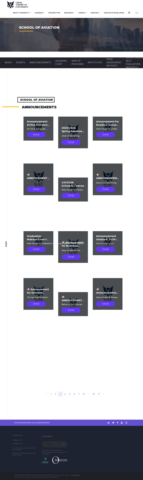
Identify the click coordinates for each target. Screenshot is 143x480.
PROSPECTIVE (54, 13)
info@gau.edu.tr (17, 440)
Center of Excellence (114, 13)
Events (20, 62)
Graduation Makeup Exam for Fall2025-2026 (38, 239)
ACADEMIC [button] (39, 13)
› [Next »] (103, 394)
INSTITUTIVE (95, 62)
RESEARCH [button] (68, 13)
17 (99, 394)
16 (93, 394)
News (8, 62)
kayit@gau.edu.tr (17, 443)
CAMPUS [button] (81, 13)
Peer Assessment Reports (114, 62)
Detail (36, 134)
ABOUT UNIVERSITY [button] (21, 13)
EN (137, 13)
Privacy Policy (75, 475)
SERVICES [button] (95, 13)
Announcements (40, 62)
